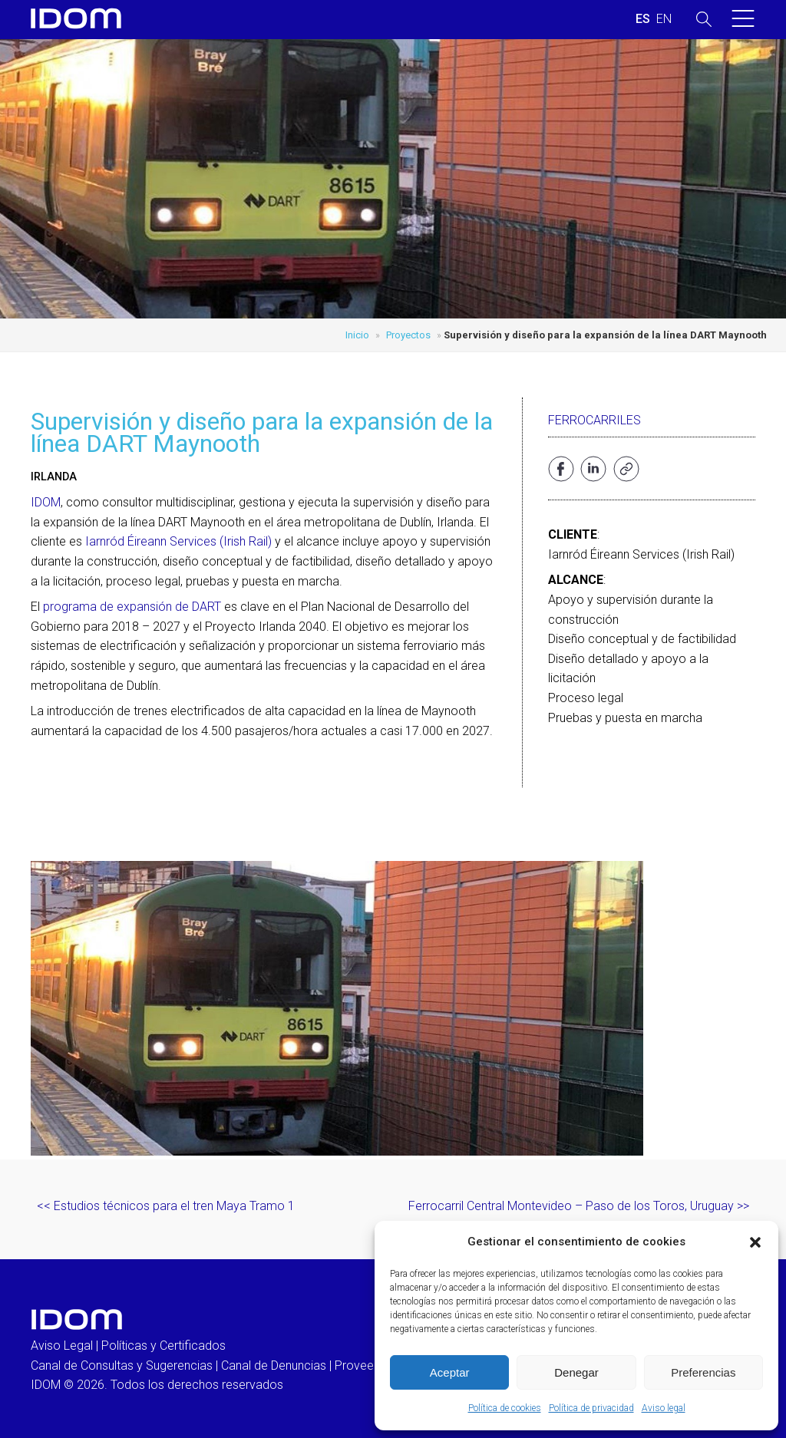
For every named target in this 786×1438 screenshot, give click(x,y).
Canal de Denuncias (273, 1365)
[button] (755, 1242)
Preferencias (703, 1372)
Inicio (357, 335)
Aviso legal (663, 1408)
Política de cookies (504, 1408)
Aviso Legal (62, 1345)
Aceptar (450, 1372)
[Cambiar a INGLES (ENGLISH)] (664, 19)
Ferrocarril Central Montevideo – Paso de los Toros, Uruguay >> (578, 1206)
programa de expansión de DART (132, 606)
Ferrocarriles (594, 420)
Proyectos (408, 335)
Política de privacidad (591, 1408)
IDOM (46, 502)
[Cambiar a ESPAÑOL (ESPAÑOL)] (643, 19)
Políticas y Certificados (163, 1345)
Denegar (576, 1372)
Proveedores (370, 1365)
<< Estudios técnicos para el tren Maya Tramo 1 (166, 1206)
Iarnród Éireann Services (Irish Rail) (178, 541)
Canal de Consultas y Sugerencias (122, 1365)
